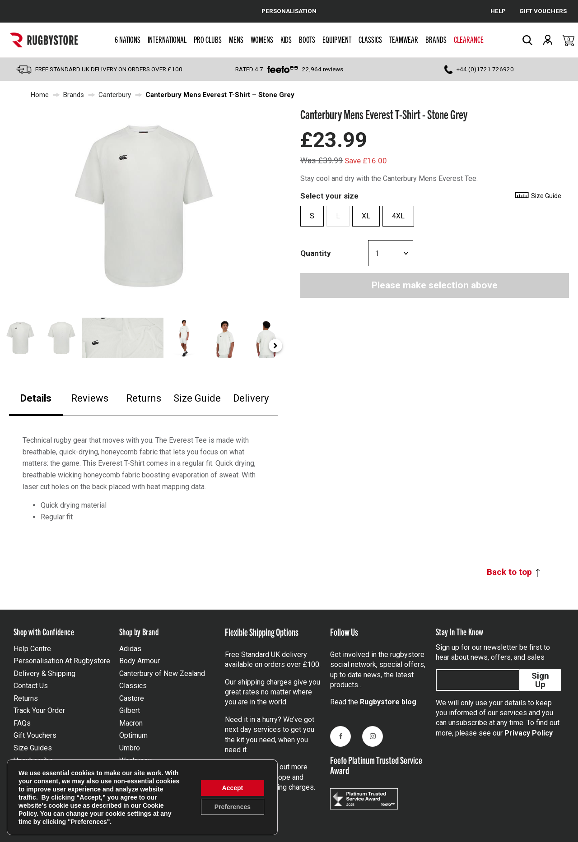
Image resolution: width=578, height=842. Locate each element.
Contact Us (31, 685)
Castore (131, 698)
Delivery (251, 398)
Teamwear (403, 39)
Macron (131, 723)
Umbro (129, 748)
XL (366, 216)
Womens (262, 39)
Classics (370, 39)
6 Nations (127, 39)
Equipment (336, 39)
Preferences (232, 806)
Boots (307, 39)
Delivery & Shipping (44, 673)
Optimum (133, 735)
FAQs (22, 723)
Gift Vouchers (35, 735)
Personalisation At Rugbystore (62, 661)
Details (35, 398)
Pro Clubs (208, 39)
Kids (286, 39)
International (167, 39)
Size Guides (33, 748)
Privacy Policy (528, 733)
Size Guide (197, 398)
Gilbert (129, 710)
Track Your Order (39, 710)
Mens (236, 39)
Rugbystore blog (388, 702)
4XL (398, 216)
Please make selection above (435, 285)
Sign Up (540, 680)
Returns (143, 398)
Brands (436, 39)
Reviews (89, 398)
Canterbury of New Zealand (162, 673)
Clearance (469, 39)
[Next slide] (275, 345)
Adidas (130, 648)
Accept (232, 787)
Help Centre (32, 648)
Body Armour (139, 661)
